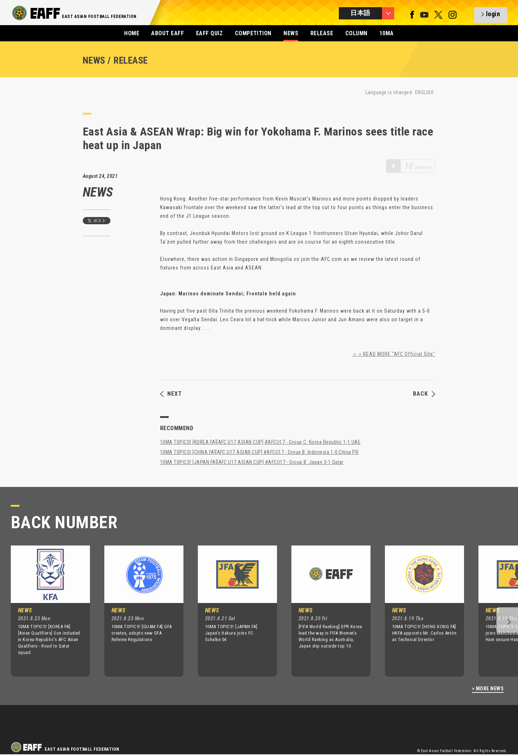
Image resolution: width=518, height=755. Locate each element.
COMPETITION (253, 33)
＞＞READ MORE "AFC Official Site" (393, 354)
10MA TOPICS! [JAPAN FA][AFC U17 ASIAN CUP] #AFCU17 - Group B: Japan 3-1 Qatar (252, 462)
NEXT (171, 394)
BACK (424, 394)
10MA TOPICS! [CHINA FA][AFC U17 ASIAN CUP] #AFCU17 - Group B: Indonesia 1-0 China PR (259, 452)
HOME (131, 33)
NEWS (290, 33)
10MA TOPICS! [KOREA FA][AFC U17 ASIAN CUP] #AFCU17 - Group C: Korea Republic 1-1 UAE (260, 442)
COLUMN (356, 33)
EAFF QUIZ (209, 33)
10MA (387, 33)
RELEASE (321, 33)
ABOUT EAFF (167, 33)
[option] (45, 610)
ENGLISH (424, 92)
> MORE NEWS (488, 688)
